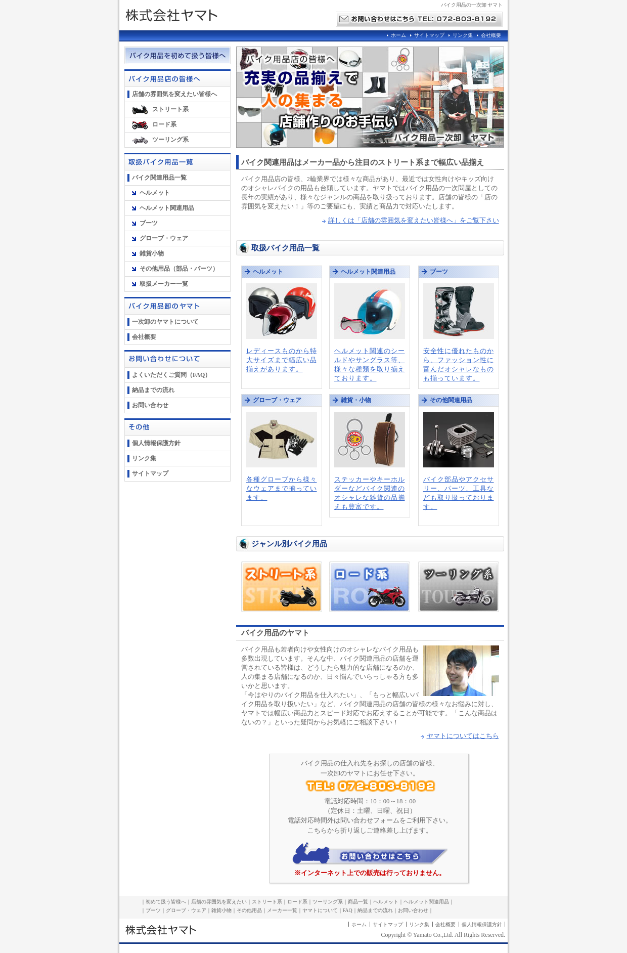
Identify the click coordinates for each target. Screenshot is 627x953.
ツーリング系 (170, 139)
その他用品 (249, 910)
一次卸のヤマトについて (165, 321)
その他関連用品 (451, 400)
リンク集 (463, 35)
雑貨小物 (152, 253)
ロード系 (164, 124)
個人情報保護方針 (156, 443)
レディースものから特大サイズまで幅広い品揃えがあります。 (281, 360)
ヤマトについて (320, 910)
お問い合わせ (150, 405)
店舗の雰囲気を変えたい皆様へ (174, 94)
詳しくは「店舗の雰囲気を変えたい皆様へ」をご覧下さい (413, 220)
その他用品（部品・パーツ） (179, 268)
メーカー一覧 (282, 910)
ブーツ (149, 223)
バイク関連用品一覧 (159, 177)
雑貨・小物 (356, 400)
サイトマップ (429, 35)
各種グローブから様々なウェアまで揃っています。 (281, 488)
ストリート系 (170, 109)
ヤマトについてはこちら (463, 736)
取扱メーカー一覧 (164, 283)
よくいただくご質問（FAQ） (171, 374)
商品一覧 (358, 901)
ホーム (398, 35)
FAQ (347, 910)
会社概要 (491, 35)
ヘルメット (155, 192)
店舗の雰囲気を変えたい (219, 901)
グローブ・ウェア (164, 238)
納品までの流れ (153, 390)
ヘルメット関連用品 (167, 207)
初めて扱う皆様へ (166, 901)
